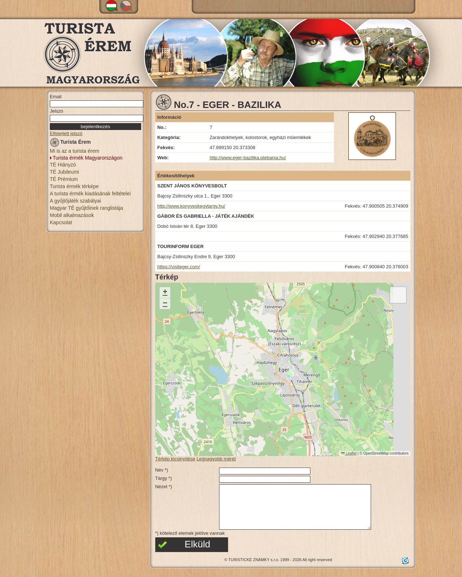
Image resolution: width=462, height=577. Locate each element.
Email (56, 96)
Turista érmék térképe (74, 186)
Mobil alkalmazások (72, 215)
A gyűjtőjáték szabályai (75, 201)
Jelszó (56, 111)
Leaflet (349, 453)
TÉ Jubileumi (64, 172)
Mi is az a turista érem (74, 151)
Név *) (161, 470)
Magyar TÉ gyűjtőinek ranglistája (86, 208)
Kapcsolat (61, 222)
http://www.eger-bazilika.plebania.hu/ (248, 157)
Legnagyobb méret (216, 458)
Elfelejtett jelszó (66, 133)
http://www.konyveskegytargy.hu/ (191, 206)
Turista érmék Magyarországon (87, 158)
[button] (165, 292)
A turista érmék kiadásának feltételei (90, 193)
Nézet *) (163, 486)
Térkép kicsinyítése (175, 458)
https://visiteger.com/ (178, 266)
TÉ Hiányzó (63, 165)
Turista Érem (70, 143)
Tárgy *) (163, 478)
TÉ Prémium (64, 179)
